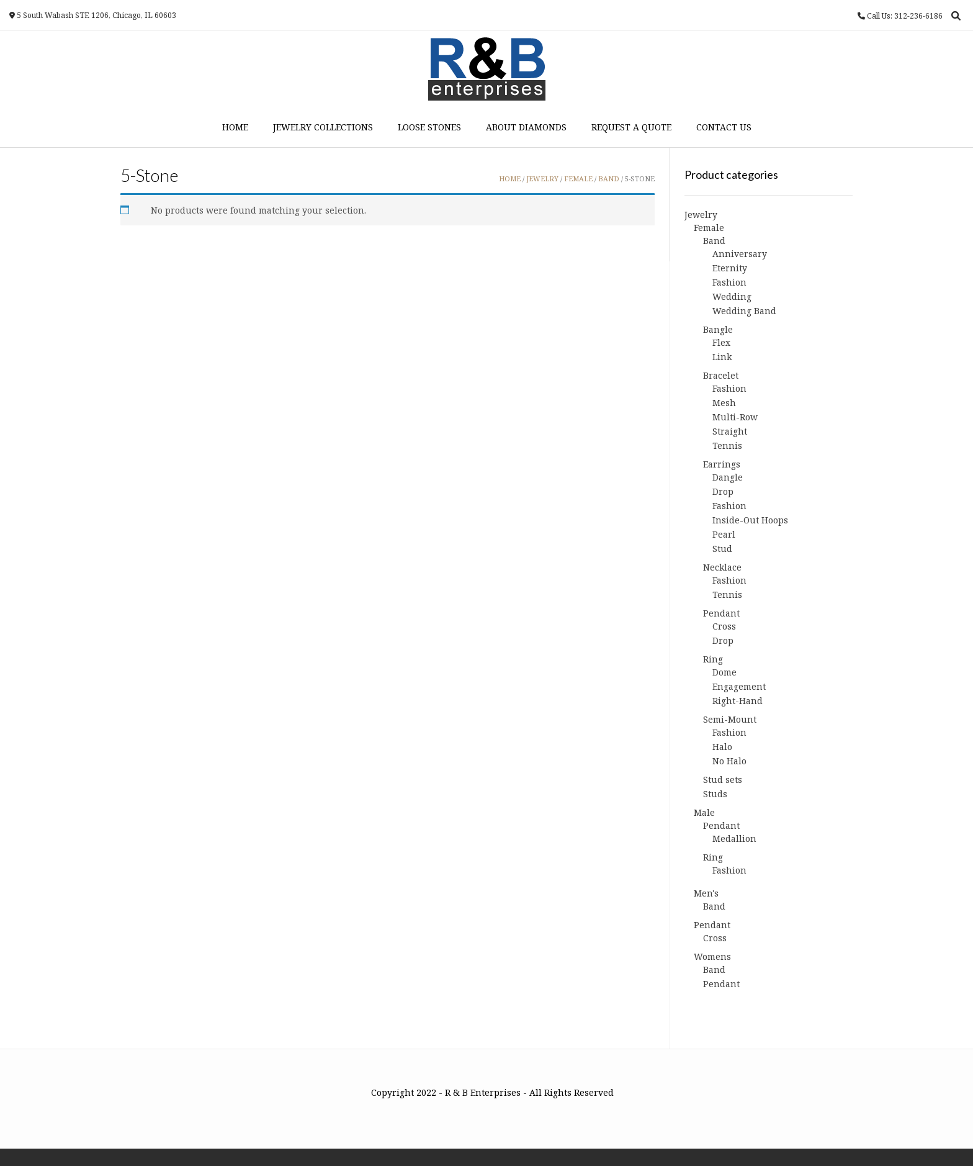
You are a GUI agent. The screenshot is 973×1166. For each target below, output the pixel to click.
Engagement (739, 686)
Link (722, 357)
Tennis (727, 445)
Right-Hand (737, 701)
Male (704, 812)
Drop (722, 491)
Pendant (721, 613)
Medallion (734, 838)
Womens (712, 956)
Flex (721, 342)
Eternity (729, 268)
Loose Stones (429, 127)
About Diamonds (526, 127)
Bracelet (720, 375)
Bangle (718, 329)
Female (578, 178)
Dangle (727, 477)
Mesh (724, 403)
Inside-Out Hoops (750, 520)
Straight (729, 431)
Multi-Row (735, 417)
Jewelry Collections (323, 127)
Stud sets (722, 779)
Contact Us (723, 127)
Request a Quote (631, 127)
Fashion (729, 282)
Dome (724, 672)
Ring (713, 659)
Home (235, 127)
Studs (715, 794)
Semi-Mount (729, 719)
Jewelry (542, 178)
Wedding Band (744, 311)
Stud (722, 548)
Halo (722, 746)
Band (608, 178)
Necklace (722, 567)
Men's (706, 893)
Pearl (723, 534)
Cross (724, 626)
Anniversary (739, 254)
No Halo (729, 761)
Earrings (721, 464)
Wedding (731, 296)
